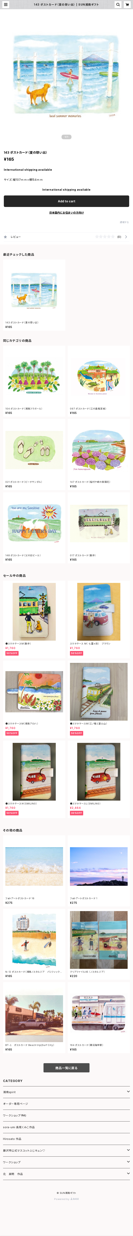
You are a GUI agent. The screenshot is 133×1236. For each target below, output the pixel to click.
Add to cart (66, 201)
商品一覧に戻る (66, 1068)
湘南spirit (9, 1092)
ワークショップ (12, 1162)
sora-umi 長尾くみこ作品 (19, 1127)
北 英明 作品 (13, 1174)
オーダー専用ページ (15, 1103)
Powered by (66, 1199)
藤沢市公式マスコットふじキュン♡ (24, 1150)
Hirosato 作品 (12, 1138)
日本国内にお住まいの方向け (66, 212)
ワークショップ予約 (14, 1115)
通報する (124, 222)
